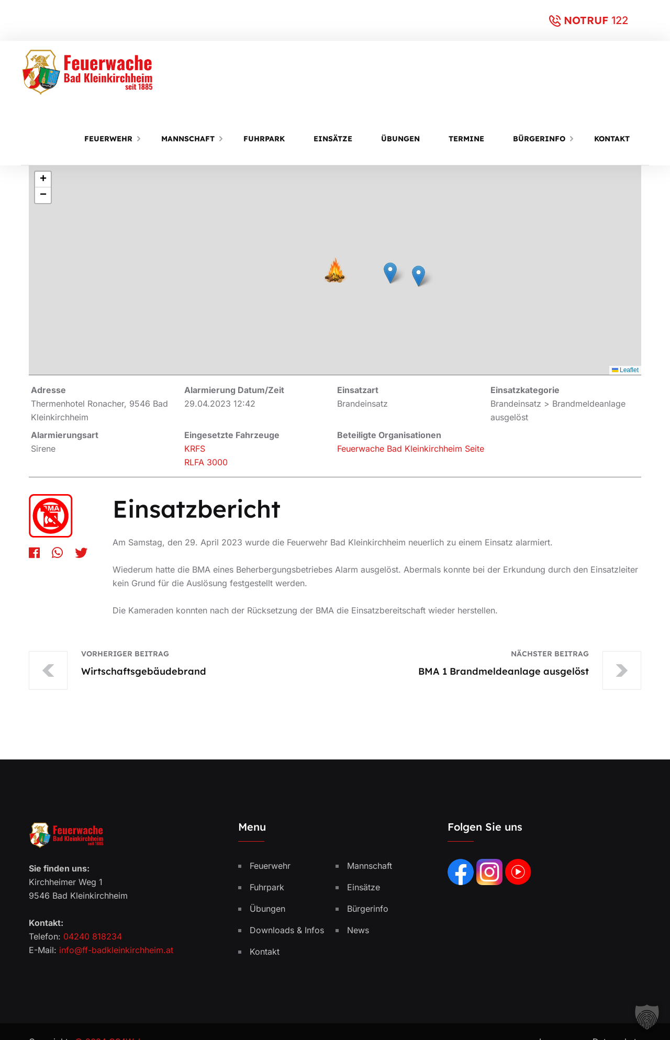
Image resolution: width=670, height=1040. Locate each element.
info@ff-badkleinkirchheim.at (116, 951)
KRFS (194, 448)
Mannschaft (188, 138)
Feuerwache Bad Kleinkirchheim (399, 448)
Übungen (400, 138)
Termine (466, 138)
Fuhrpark (264, 138)
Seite (474, 448)
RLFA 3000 (206, 462)
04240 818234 (92, 937)
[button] (390, 273)
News (358, 931)
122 (619, 20)
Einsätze (333, 138)
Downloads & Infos (287, 931)
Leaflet (625, 370)
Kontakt (612, 138)
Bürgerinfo (539, 138)
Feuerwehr (108, 138)
